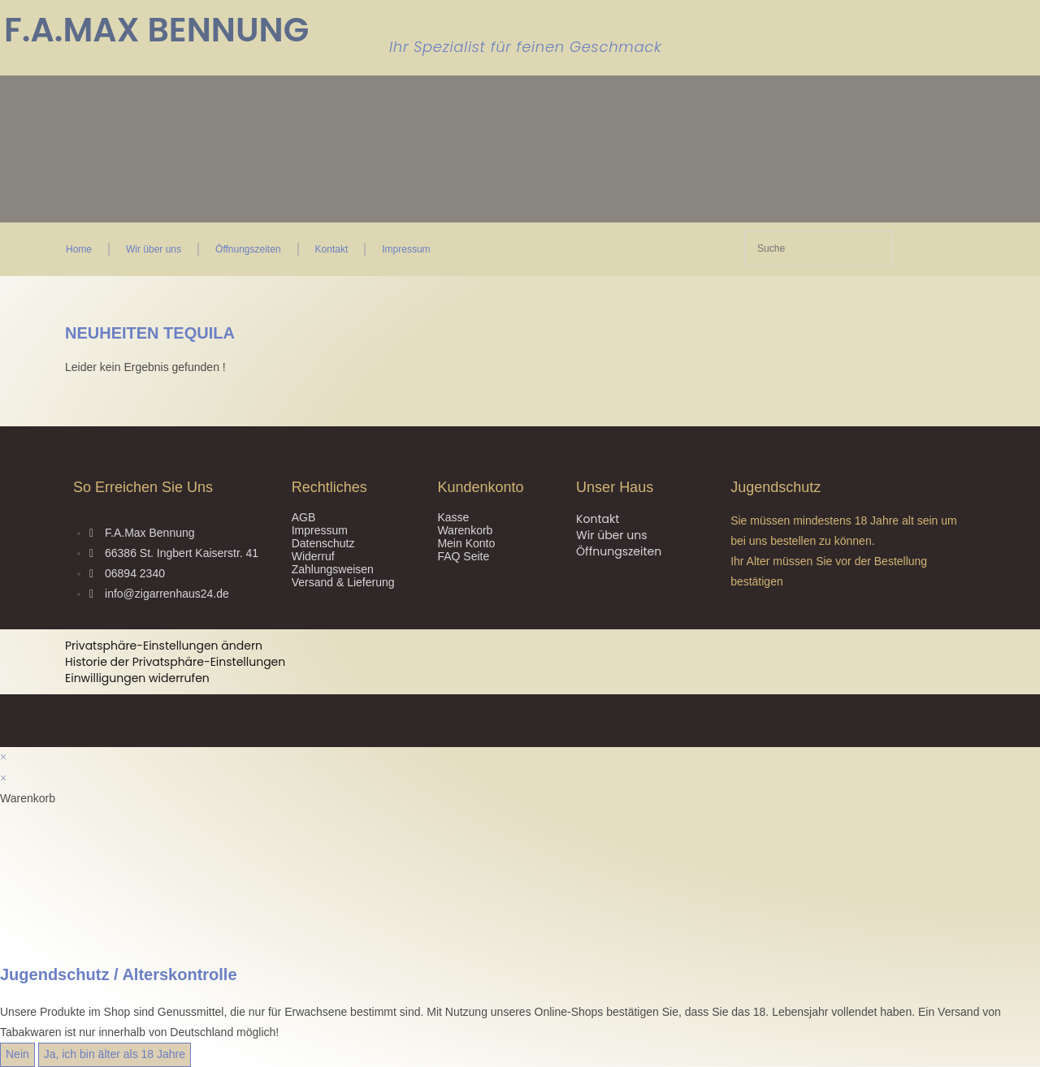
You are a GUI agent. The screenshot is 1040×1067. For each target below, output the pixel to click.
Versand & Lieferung (343, 582)
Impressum (406, 249)
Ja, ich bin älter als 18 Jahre (114, 1054)
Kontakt (332, 249)
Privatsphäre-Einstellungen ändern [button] (163, 645)
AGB (304, 517)
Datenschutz (323, 543)
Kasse (453, 517)
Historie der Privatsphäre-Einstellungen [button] (175, 662)
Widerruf (313, 556)
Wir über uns (153, 249)
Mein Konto (466, 543)
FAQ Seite (463, 556)
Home (79, 249)
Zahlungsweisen (333, 569)
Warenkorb (464, 530)
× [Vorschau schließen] (3, 756)
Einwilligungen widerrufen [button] (137, 678)
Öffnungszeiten (248, 249)
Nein (17, 1054)
